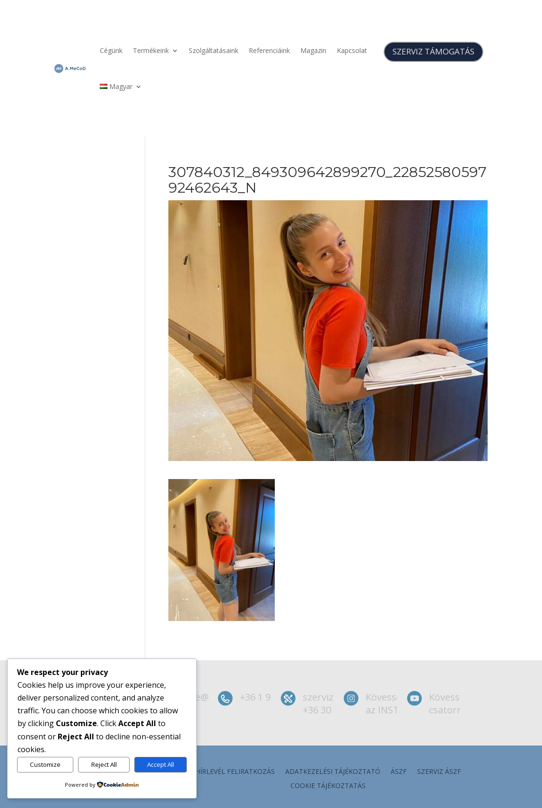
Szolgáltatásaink (213, 50)
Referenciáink (269, 50)
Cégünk (111, 50)
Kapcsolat (352, 50)
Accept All (160, 764)
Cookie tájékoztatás (328, 786)
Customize (45, 764)
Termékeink (151, 50)
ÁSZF (399, 772)
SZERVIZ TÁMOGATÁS (433, 51)
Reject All (104, 764)
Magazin (313, 50)
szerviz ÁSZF (439, 772)
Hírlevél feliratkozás (235, 772)
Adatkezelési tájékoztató (332, 772)
